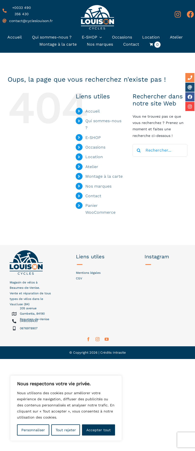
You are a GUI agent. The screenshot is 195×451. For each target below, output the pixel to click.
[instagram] (97, 339)
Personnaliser (33, 430)
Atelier (91, 166)
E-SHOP (93, 137)
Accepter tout (98, 430)
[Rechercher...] (160, 150)
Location (94, 156)
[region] (66, 408)
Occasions (95, 147)
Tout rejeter (66, 430)
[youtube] (107, 339)
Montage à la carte (104, 176)
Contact (93, 195)
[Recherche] (139, 150)
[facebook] (88, 339)
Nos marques (98, 186)
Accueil (92, 111)
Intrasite (119, 352)
